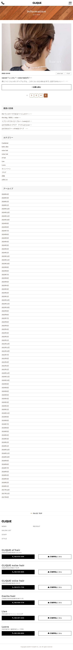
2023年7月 (5, 274)
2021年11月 (6, 347)
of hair (4, 158)
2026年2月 (5, 201)
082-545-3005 (19, 572)
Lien (3, 161)
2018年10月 (6, 457)
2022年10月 (6, 307)
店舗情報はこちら (56, 556)
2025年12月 (6, 209)
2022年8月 (5, 315)
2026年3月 (5, 198)
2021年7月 (5, 355)
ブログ (68, 73)
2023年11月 (6, 260)
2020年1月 (5, 409)
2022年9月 (5, 311)
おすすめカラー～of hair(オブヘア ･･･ (15, 128)
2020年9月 (5, 384)
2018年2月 (5, 482)
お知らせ (5, 179)
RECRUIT (36, 526)
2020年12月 (6, 373)
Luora (3, 165)
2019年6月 (5, 428)
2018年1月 (5, 486)
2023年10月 (6, 263)
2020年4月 (5, 398)
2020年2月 (5, 406)
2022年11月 (6, 304)
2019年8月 (5, 420)
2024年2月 (5, 249)
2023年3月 (5, 289)
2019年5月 (5, 431)
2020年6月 (5, 391)
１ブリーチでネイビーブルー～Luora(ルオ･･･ (17, 121)
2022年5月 (5, 325)
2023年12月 (6, 256)
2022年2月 (5, 336)
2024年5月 (5, 238)
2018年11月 (6, 453)
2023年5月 (5, 282)
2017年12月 (6, 490)
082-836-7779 (19, 602)
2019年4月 (5, 435)
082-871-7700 (19, 587)
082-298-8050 (19, 633)
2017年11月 (6, 493)
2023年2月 (5, 293)
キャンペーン (6, 169)
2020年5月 (5, 395)
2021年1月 (5, 369)
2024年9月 (5, 223)
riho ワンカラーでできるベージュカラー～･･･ (17, 114)
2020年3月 (5, 402)
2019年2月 (5, 442)
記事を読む (36, 87)
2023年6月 (5, 278)
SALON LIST (6, 530)
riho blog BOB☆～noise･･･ (11, 117)
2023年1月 (5, 296)
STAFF (4, 534)
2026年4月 (5, 194)
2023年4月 (5, 285)
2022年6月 (5, 322)
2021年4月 (5, 362)
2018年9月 (5, 461)
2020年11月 (6, 377)
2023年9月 (5, 267)
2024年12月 (6, 212)
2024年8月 (5, 227)
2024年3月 (5, 245)
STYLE (4, 539)
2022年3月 (5, 333)
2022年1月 (5, 340)
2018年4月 (5, 475)
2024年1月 (5, 252)
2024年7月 (5, 231)
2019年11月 (6, 413)
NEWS (4, 526)
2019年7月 (5, 424)
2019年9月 (5, 417)
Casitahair (5, 143)
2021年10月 (6, 351)
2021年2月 (5, 366)
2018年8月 (5, 464)
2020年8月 (5, 388)
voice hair (60, 73)
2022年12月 (6, 300)
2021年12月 (6, 344)
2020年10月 (6, 380)
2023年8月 (5, 271)
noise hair (5, 154)
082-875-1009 (19, 556)
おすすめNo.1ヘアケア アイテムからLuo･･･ (17, 125)
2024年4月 (5, 241)
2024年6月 (5, 234)
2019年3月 (5, 439)
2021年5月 (5, 358)
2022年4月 (5, 329)
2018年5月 (5, 472)
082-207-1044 (19, 618)
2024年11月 (6, 216)
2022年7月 (5, 318)
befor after (5, 147)
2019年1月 (5, 446)
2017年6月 (5, 497)
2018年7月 (5, 468)
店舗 (3, 176)
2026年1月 (5, 205)
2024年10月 (6, 220)
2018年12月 (6, 450)
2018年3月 (5, 479)
